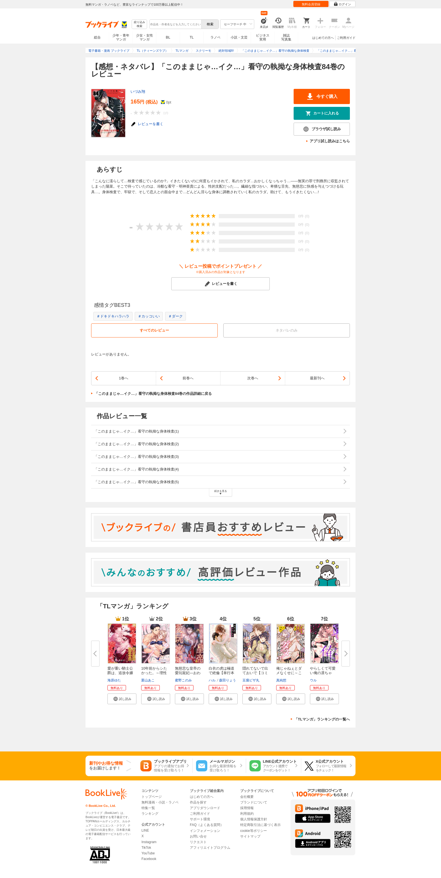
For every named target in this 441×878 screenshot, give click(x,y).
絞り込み (139, 24)
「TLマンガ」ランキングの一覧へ (322, 719)
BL (168, 37)
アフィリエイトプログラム (210, 848)
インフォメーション (205, 831)
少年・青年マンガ (120, 37)
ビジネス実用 (262, 37)
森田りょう (227, 680)
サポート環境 (200, 819)
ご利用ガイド (346, 37)
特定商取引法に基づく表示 (260, 825)
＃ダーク (175, 316)
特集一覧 (148, 808)
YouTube (148, 853)
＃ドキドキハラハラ (112, 316)
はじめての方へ (323, 37)
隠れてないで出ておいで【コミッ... (255, 672)
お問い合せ (198, 836)
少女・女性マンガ (144, 37)
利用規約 (247, 814)
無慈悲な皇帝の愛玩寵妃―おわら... (188, 672)
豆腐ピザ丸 (250, 680)
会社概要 (247, 797)
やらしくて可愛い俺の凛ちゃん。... (323, 672)
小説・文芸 (239, 37)
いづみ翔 (137, 91)
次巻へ (252, 378)
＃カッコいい (149, 316)
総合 (97, 37)
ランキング (149, 814)
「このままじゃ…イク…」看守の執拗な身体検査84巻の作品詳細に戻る (153, 393)
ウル (313, 680)
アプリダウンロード (205, 808)
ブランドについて (253, 802)
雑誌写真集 (286, 37)
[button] (121, 699)
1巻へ (123, 378)
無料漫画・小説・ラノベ (160, 802)
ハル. (212, 680)
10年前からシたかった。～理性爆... (154, 672)
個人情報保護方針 (253, 819)
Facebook (148, 859)
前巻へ (188, 378)
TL (192, 37)
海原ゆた (114, 680)
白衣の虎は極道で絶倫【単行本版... (221, 672)
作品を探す (198, 802)
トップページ (151, 797)
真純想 (281, 680)
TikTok (146, 848)
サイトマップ (250, 836)
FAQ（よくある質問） (207, 825)
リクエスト (198, 842)
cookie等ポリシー (253, 831)
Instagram (148, 842)
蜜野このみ (183, 680)
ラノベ (215, 37)
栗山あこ (148, 680)
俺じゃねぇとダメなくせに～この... (289, 672)
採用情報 (247, 808)
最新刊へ (317, 378)
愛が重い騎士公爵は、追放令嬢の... (120, 672)
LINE (145, 830)
